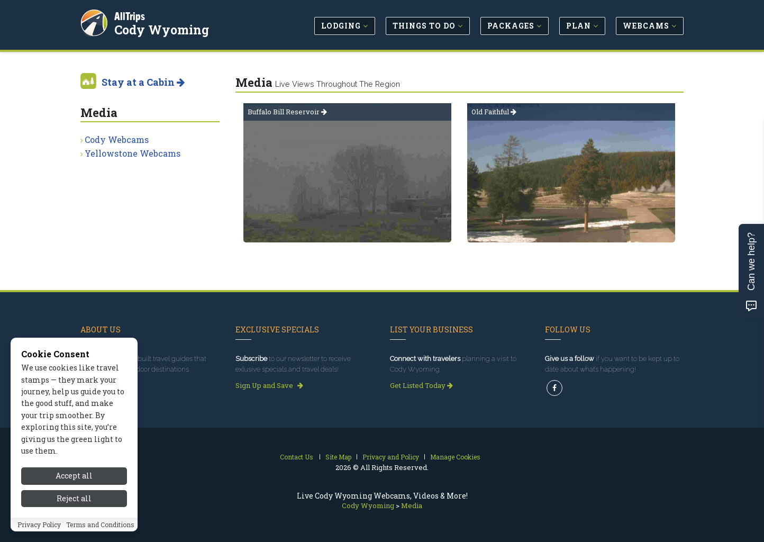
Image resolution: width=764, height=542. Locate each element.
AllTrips (130, 15)
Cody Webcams (117, 139)
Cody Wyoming (162, 29)
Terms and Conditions (100, 524)
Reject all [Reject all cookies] (74, 498)
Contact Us (296, 457)
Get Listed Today (421, 385)
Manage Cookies (455, 457)
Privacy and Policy (390, 457)
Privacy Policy (39, 524)
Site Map (338, 457)
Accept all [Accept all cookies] (74, 476)
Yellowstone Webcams (132, 153)
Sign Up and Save (269, 385)
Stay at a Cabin (143, 82)
